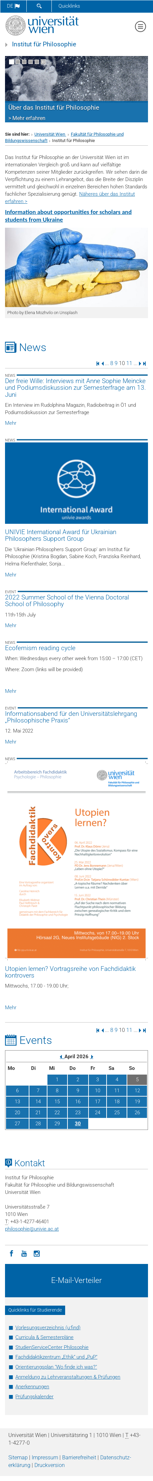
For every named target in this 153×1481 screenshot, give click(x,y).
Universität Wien (50, 134)
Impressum (45, 1457)
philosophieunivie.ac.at (32, 1229)
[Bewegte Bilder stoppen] (43, 61)
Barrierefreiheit (79, 1457)
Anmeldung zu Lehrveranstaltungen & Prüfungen (67, 1377)
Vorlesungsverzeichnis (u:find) (48, 1328)
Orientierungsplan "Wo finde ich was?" (56, 1367)
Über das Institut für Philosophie (53, 107)
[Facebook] (11, 1253)
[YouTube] (24, 1253)
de (13, 6)
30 (78, 1124)
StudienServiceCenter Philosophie (52, 1347)
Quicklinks (69, 6)
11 (129, 363)
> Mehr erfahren (26, 118)
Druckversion (49, 1465)
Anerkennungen (32, 1387)
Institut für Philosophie (44, 44)
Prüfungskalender (34, 1397)
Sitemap (18, 1457)
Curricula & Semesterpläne (44, 1337)
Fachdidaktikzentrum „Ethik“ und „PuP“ (56, 1357)
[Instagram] (36, 1253)
